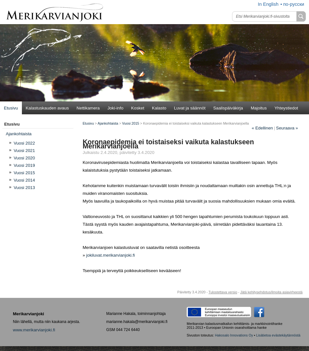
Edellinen (262, 128)
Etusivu (11, 108)
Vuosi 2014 (24, 180)
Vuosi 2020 (24, 158)
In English (268, 4)
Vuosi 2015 (24, 172)
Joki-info (116, 108)
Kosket (137, 108)
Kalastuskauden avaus (47, 108)
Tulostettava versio (223, 292)
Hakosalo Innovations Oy (234, 335)
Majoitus (259, 108)
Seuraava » (287, 128)
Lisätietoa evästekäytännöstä (278, 335)
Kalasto (159, 108)
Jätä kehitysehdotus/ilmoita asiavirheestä (271, 292)
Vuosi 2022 (24, 143)
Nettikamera (88, 108)
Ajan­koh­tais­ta (19, 133)
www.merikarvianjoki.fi (34, 329)
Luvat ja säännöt (190, 108)
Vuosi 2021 (24, 150)
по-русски (293, 4)
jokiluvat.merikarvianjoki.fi (110, 255)
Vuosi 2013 (24, 187)
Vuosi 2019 (24, 165)
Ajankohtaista (108, 123)
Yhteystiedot (286, 108)
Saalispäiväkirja (228, 108)
